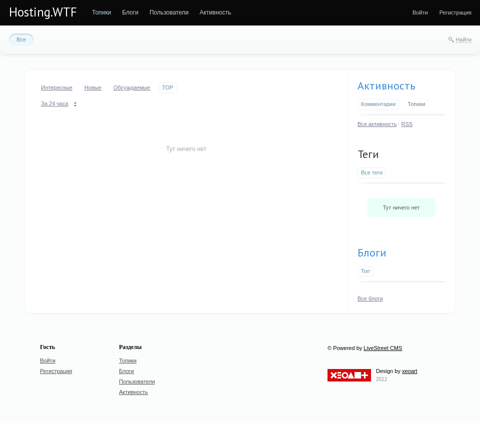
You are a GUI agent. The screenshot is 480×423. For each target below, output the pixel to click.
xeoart (410, 371)
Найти (464, 39)
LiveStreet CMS (383, 348)
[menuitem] (101, 12)
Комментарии (378, 104)
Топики (416, 104)
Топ (365, 271)
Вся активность (377, 124)
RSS (407, 124)
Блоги (372, 253)
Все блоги (370, 299)
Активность (386, 85)
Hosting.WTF (43, 12)
